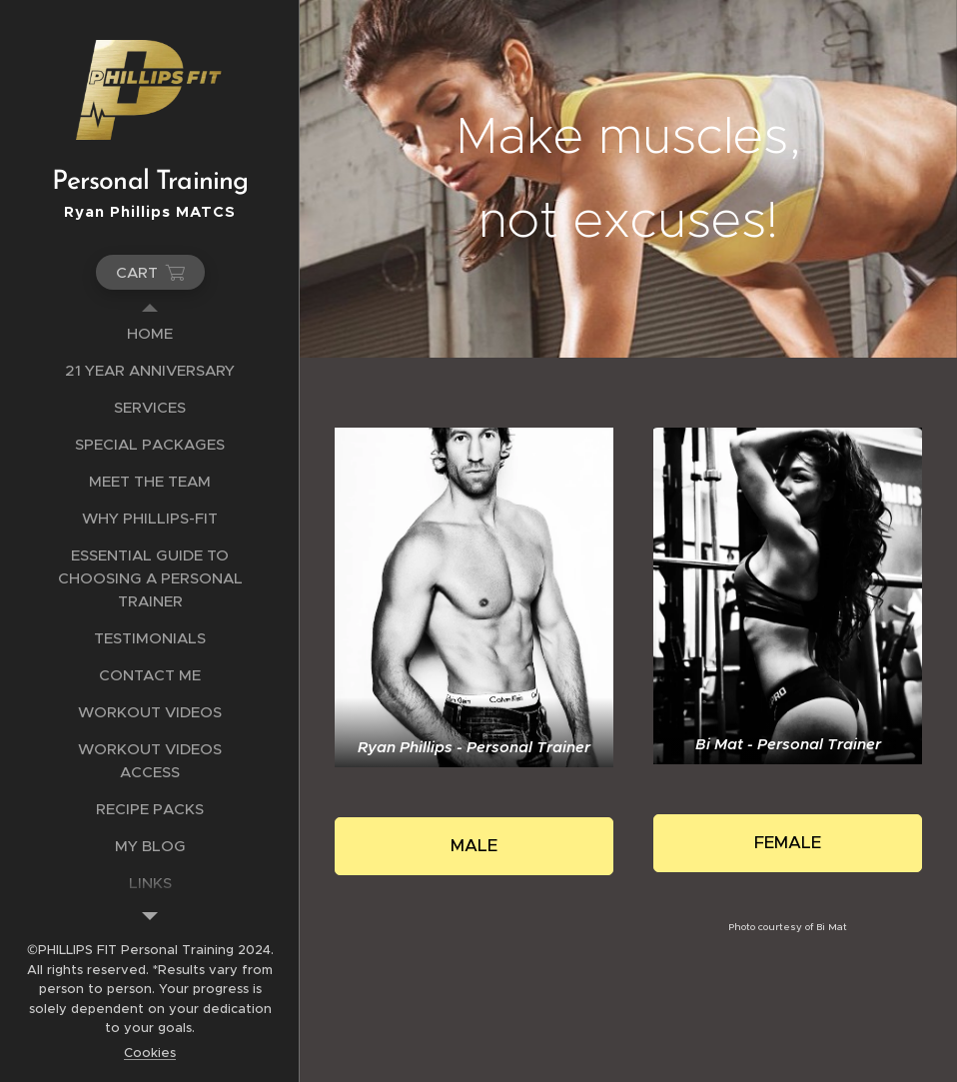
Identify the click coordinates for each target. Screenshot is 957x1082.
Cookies (150, 1052)
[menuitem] (150, 333)
